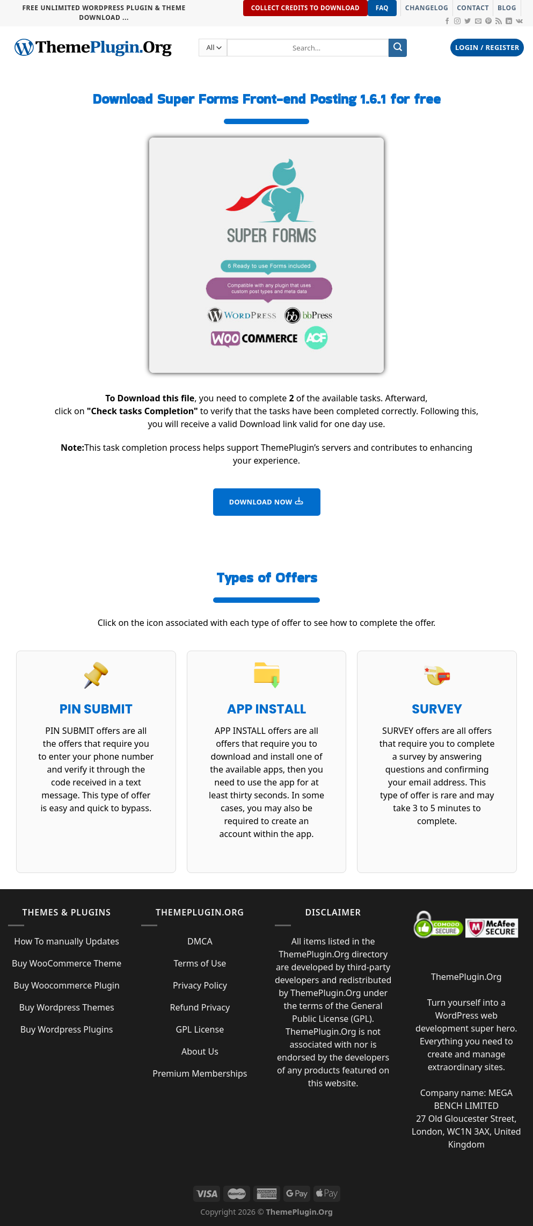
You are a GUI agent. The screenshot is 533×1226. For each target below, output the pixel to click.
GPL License (200, 1029)
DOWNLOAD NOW (266, 501)
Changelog (426, 7)
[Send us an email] (478, 21)
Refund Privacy (200, 1007)
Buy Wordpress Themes (66, 1007)
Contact (473, 7)
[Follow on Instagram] (457, 21)
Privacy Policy (200, 985)
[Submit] (398, 48)
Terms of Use (199, 963)
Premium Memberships (199, 1073)
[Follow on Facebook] (447, 21)
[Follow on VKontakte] (519, 21)
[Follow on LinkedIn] (509, 21)
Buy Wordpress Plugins (66, 1029)
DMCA (200, 941)
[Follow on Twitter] (467, 21)
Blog (507, 7)
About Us (199, 1051)
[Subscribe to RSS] (498, 21)
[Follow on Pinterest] (488, 21)
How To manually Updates (66, 941)
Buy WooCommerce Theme (66, 963)
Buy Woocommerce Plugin (66, 985)
